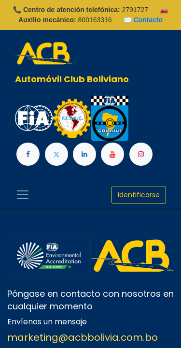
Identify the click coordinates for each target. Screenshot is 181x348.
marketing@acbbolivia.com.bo (82, 337)
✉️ (143, 20)
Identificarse (139, 195)
